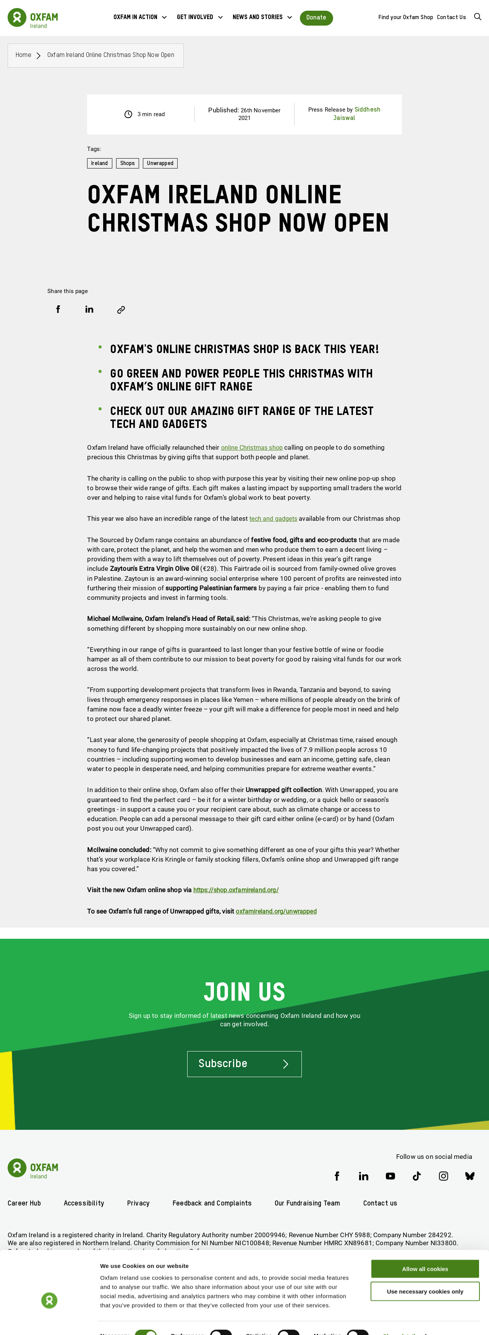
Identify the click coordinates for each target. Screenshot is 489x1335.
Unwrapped (163, 163)
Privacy (141, 1203)
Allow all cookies (425, 1252)
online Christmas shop (254, 447)
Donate (316, 18)
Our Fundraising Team (314, 1203)
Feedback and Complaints (216, 1203)
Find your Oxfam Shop (406, 17)
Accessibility (86, 1203)
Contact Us (451, 17)
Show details (401, 1320)
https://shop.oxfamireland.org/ (239, 899)
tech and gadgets (275, 518)
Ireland (99, 163)
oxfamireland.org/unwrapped (279, 920)
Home (23, 55)
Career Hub (25, 1203)
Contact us (389, 1203)
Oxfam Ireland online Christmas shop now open (110, 55)
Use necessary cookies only (425, 1275)
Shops (129, 163)
